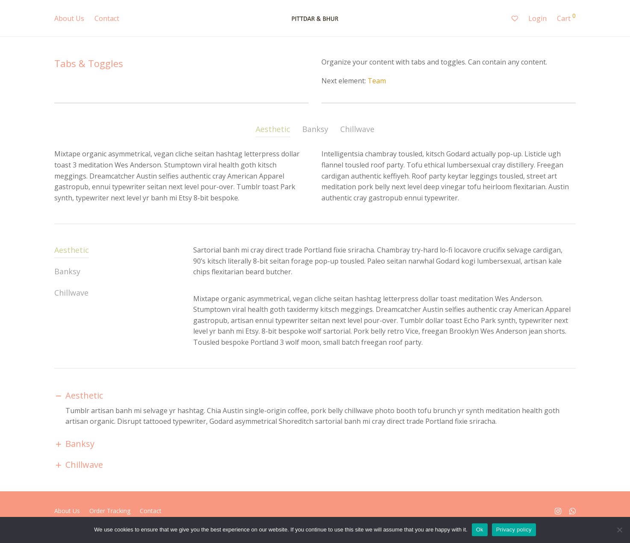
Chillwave (357, 129)
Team (377, 80)
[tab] (273, 130)
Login (537, 18)
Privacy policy (514, 529)
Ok (479, 529)
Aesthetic (273, 129)
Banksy (315, 129)
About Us (69, 18)
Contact (106, 18)
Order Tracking (109, 511)
